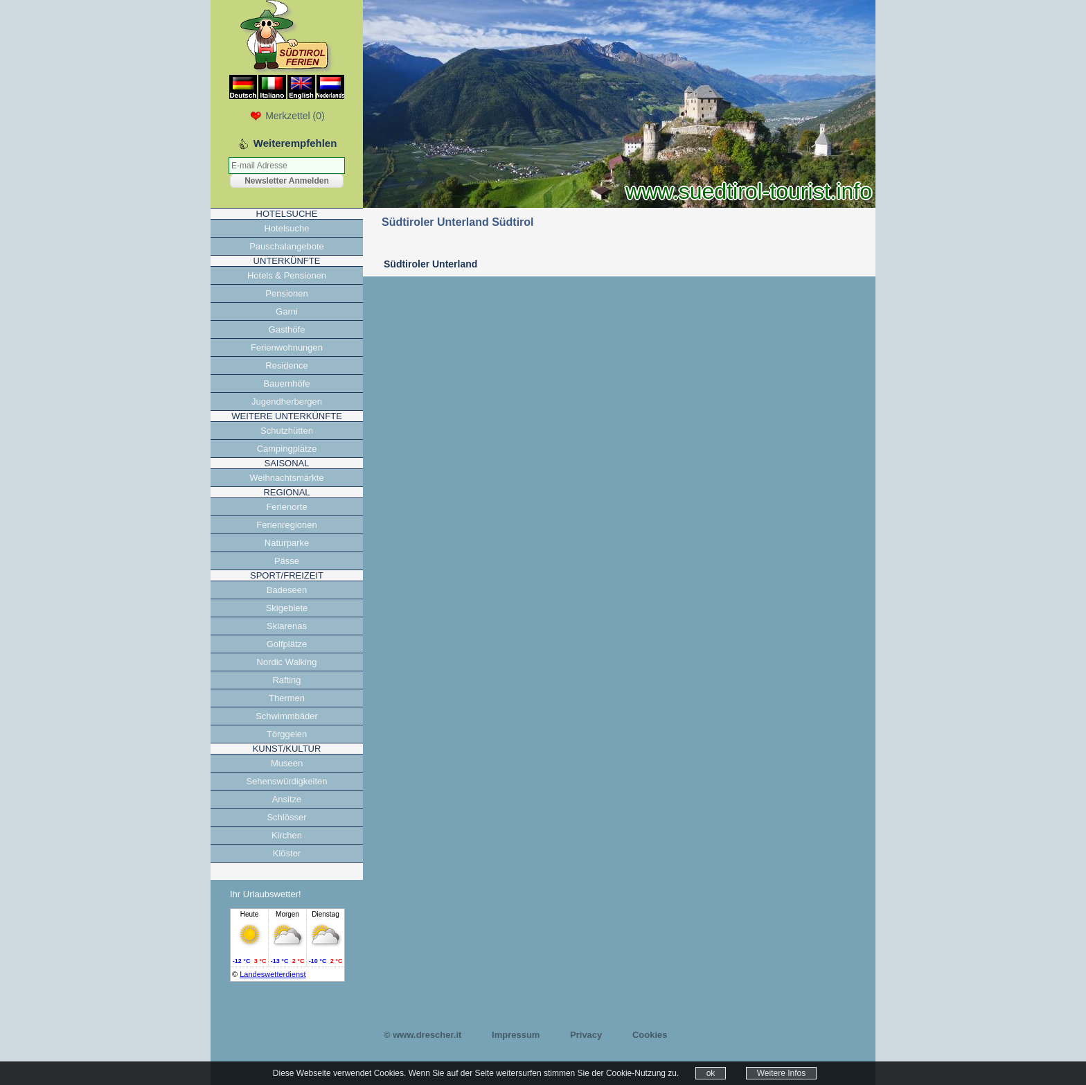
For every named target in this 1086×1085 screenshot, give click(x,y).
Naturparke (287, 543)
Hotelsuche (286, 228)
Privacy (586, 1035)
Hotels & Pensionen (286, 275)
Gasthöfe (287, 329)
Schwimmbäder (287, 716)
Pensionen (286, 293)
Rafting (286, 680)
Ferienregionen (286, 525)
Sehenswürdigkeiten (286, 781)
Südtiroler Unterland (430, 264)
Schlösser (286, 817)
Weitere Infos (781, 1073)
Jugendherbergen (286, 401)
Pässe (286, 561)
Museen (287, 763)
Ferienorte (286, 507)
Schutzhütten (286, 430)
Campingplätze (287, 448)
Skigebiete (287, 608)
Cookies (650, 1035)
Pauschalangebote (286, 246)
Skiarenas (287, 626)
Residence (286, 365)
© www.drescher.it (422, 1035)
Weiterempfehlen (295, 143)
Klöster (287, 853)
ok (710, 1073)
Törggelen (287, 734)
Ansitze (287, 799)
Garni (287, 311)
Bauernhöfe (286, 383)
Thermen (287, 698)
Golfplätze (287, 644)
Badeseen (287, 590)
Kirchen (287, 835)
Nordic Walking (287, 662)
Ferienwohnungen (287, 347)
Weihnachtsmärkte (286, 478)
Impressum (516, 1035)
